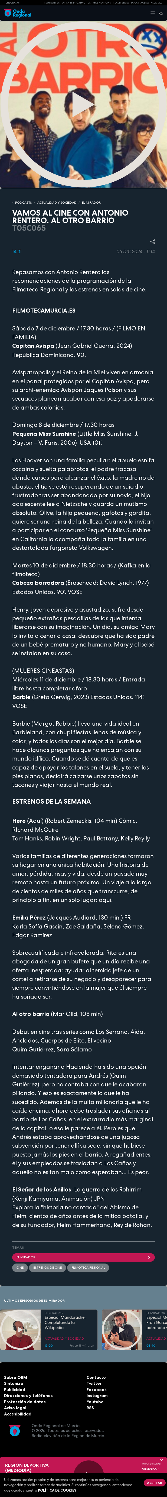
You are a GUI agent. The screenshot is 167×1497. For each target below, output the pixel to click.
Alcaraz (156, 2)
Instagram (97, 1395)
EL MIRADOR (91, 202)
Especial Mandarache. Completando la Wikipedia (65, 1322)
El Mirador (83, 1257)
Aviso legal (15, 1407)
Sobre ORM (15, 1377)
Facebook (97, 1389)
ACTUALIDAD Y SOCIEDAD (57, 202)
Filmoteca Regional (88, 1267)
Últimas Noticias (99, 2)
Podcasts (23, 202)
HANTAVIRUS (52, 2)
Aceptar (154, 1483)
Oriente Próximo (74, 2)
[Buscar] (159, 13)
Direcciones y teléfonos (28, 1395)
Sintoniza (13, 1383)
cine (20, 1267)
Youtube (95, 1401)
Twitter (94, 1383)
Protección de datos (25, 1401)
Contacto (96, 1377)
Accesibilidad (17, 1414)
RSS (90, 1407)
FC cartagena (140, 2)
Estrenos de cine (47, 1267)
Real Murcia (121, 2)
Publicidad (14, 1389)
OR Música (150, 1468)
